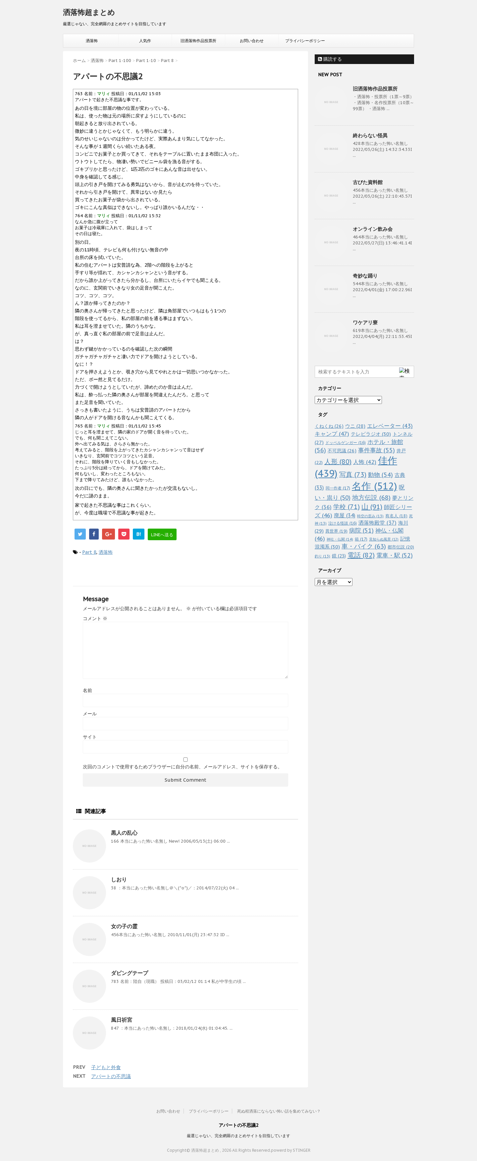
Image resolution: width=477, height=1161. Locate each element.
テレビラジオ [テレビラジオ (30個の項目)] (371, 434)
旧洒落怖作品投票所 (198, 40)
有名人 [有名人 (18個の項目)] (396, 515)
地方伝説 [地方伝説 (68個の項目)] (371, 497)
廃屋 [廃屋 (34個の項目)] (344, 515)
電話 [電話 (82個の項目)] (361, 555)
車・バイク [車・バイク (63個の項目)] (364, 546)
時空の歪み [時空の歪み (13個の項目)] (370, 516)
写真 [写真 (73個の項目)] (352, 474)
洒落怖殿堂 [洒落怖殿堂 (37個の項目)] (377, 522)
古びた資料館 (368, 182)
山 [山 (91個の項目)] (371, 506)
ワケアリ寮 (365, 322)
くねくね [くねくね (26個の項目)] (329, 426)
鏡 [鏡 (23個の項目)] (339, 556)
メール (90, 714)
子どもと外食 (106, 1067)
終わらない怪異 (370, 135)
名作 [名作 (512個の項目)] (374, 486)
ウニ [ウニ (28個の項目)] (355, 426)
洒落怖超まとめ (89, 12)
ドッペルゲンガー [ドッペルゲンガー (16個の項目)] (345, 442)
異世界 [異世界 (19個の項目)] (336, 531)
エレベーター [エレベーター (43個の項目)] (390, 425)
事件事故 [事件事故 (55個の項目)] (376, 450)
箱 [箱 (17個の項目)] (361, 539)
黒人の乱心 (124, 832)
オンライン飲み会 (373, 229)
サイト (90, 737)
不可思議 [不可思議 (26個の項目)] (342, 450)
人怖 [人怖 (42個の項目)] (364, 462)
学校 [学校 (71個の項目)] (346, 506)
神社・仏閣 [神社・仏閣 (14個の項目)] (340, 539)
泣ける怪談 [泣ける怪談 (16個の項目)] (342, 523)
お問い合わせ (252, 40)
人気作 (145, 40)
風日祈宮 (121, 1019)
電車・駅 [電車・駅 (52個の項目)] (394, 555)
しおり (119, 879)
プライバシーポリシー (305, 40)
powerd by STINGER (290, 1150)
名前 (87, 690)
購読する (330, 59)
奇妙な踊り (365, 276)
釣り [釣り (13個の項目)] (322, 556)
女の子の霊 (124, 926)
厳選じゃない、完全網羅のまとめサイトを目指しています (238, 1135)
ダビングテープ (129, 973)
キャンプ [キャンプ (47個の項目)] (332, 433)
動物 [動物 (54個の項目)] (380, 475)
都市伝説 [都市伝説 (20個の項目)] (401, 547)
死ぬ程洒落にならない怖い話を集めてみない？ (279, 1111)
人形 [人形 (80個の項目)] (337, 461)
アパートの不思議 (111, 1076)
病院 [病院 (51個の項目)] (361, 530)
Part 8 (89, 552)
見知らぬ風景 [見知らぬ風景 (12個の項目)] (383, 539)
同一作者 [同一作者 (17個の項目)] (338, 487)
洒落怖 (92, 40)
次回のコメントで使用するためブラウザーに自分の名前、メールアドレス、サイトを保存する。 (182, 767)
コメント (95, 618)
